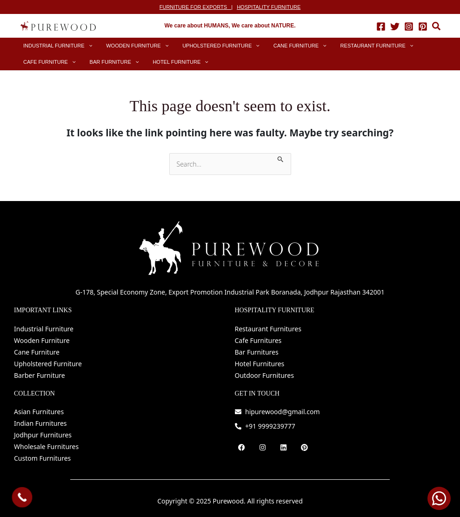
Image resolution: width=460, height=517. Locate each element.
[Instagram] (408, 26)
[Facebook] (381, 26)
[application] (84, 46)
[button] (436, 27)
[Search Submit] (280, 158)
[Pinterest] (422, 26)
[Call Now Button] (22, 497)
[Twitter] (395, 26)
